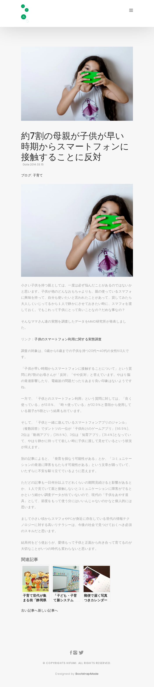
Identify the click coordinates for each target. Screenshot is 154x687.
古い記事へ (29, 610)
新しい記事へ (48, 610)
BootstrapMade (87, 674)
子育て (38, 175)
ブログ (26, 175)
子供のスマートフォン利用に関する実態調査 (68, 339)
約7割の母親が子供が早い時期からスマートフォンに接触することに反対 (75, 146)
